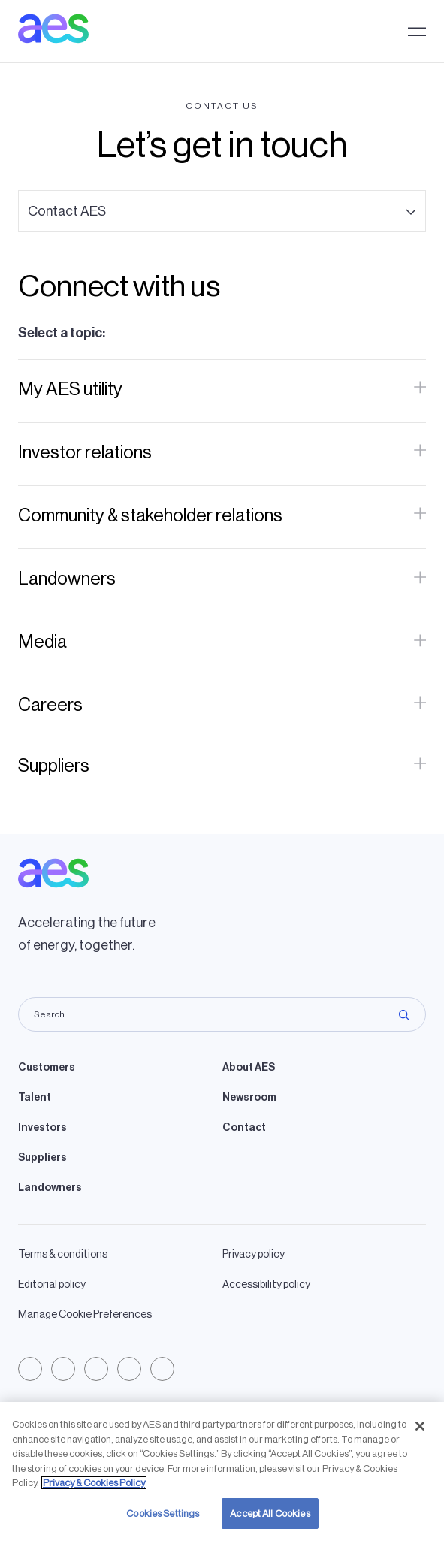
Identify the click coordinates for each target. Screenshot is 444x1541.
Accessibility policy (266, 1285)
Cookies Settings (162, 1522)
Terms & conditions (62, 1254)
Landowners (50, 1188)
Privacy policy (253, 1254)
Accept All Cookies (270, 1522)
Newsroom (249, 1097)
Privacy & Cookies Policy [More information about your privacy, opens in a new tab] (94, 1491)
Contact (244, 1128)
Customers (46, 1067)
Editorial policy (52, 1285)
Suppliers (42, 1158)
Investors (42, 1128)
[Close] (419, 1434)
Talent (34, 1097)
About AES (248, 1067)
